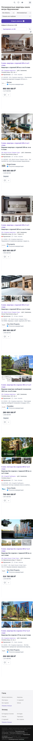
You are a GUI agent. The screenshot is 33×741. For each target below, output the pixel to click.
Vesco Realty (11, 488)
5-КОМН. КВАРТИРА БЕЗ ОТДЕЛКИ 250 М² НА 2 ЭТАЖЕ (15, 550)
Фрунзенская (7, 74)
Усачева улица (5, 72)
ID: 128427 (4, 565)
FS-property (11, 244)
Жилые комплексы (7, 697)
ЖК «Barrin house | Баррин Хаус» (11, 152)
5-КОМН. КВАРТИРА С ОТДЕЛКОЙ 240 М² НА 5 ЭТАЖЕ (15, 226)
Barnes (9, 82)
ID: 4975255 (4, 483)
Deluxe (19, 703)
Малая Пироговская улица (9, 154)
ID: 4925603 (4, 159)
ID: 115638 (4, 239)
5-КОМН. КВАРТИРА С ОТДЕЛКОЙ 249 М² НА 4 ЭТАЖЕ (15, 144)
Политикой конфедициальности (17, 733)
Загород (4, 709)
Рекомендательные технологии (16, 739)
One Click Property (13, 324)
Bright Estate (11, 164)
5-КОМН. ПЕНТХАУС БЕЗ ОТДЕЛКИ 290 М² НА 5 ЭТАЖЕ (15, 468)
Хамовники (23, 70)
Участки (4, 716)
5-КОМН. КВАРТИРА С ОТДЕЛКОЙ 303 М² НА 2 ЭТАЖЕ (15, 306)
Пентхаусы (5, 700)
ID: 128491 (4, 645)
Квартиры (20, 697)
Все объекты (8, 13)
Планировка (10, 50)
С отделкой (20, 700)
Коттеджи (19, 713)
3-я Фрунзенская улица (8, 560)
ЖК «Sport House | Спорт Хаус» (10, 558)
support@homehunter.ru (7, 737)
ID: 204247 (4, 319)
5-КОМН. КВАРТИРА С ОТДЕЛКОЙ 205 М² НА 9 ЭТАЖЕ (15, 64)
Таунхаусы (20, 716)
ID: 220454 (4, 401)
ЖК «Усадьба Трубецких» (9, 476)
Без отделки (5, 703)
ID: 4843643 (4, 77)
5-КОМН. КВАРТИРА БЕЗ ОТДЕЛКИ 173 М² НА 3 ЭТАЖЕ (15, 632)
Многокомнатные (24, 13)
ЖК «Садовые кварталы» (9, 70)
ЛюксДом (10, 406)
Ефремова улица (6, 234)
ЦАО (18, 70)
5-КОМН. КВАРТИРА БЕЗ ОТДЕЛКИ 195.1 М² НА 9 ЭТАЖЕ (16, 386)
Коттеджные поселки (8, 713)
